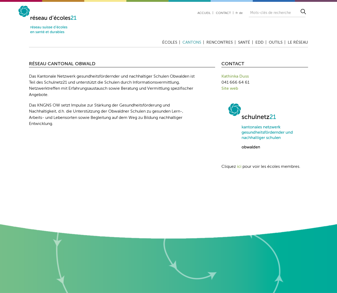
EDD (259, 42)
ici (239, 167)
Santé (244, 42)
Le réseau (298, 42)
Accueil (204, 13)
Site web (229, 89)
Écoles (169, 42)
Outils (276, 42)
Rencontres (219, 42)
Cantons (191, 42)
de (241, 13)
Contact (223, 13)
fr (237, 13)
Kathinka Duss (235, 76)
